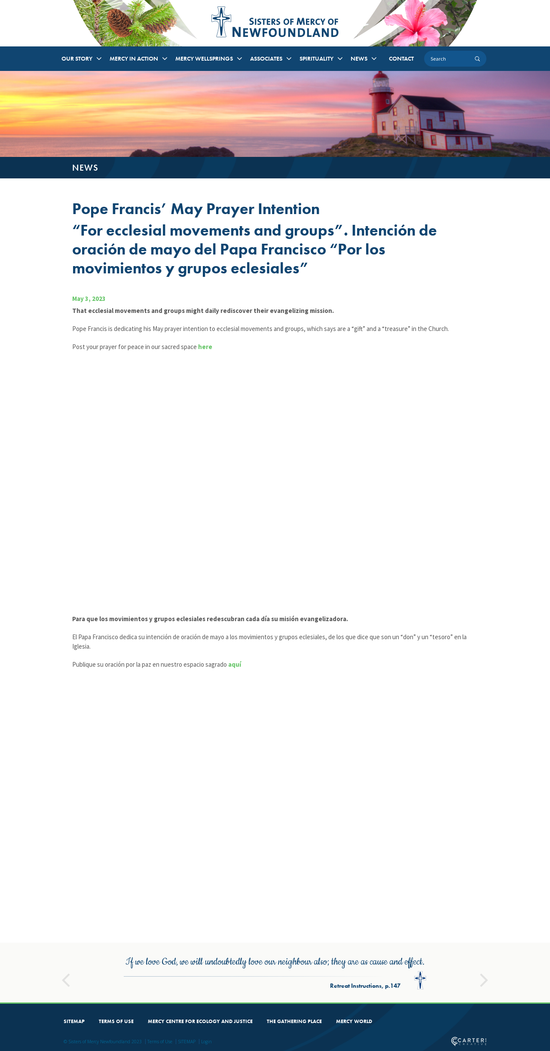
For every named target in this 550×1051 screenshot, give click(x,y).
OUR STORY (76, 58)
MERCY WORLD (354, 1007)
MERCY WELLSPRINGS (204, 58)
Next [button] (484, 962)
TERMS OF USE (116, 1007)
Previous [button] (65, 962)
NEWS (359, 58)
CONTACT (401, 58)
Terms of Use (159, 1027)
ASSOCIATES (266, 58)
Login (206, 1027)
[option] (275, 958)
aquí (234, 664)
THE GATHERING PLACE (294, 1007)
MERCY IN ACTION (134, 58)
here (205, 347)
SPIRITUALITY (316, 58)
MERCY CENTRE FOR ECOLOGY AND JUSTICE (200, 1007)
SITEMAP (74, 1007)
